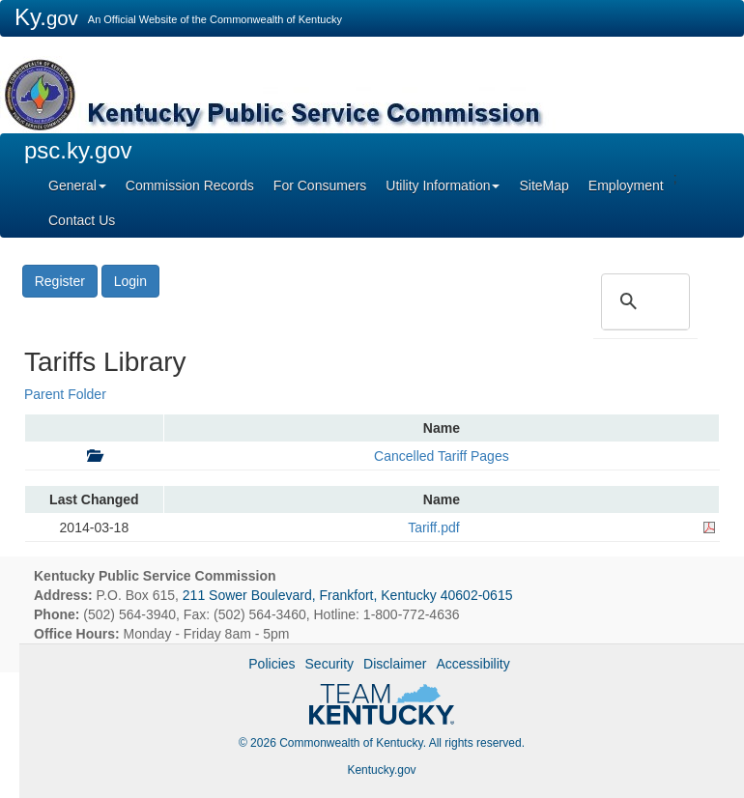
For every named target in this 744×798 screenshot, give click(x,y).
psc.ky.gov (78, 150)
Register (60, 281)
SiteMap (543, 185)
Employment (626, 185)
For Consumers (319, 185)
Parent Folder (65, 394)
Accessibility (472, 663)
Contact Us (81, 220)
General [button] (77, 185)
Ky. (46, 17)
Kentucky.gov (381, 770)
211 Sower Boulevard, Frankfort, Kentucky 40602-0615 (348, 595)
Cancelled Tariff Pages (441, 456)
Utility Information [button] (443, 185)
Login (130, 281)
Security (330, 663)
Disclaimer (394, 663)
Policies (271, 663)
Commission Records (190, 185)
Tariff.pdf (433, 527)
